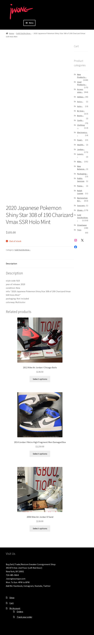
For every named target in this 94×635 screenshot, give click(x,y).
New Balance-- (81, 167)
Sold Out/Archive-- (23, 33)
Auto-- (80, 106)
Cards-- (80, 120)
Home (11, 33)
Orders (20, 611)
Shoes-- (80, 210)
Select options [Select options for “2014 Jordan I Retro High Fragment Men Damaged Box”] (40, 453)
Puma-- (80, 186)
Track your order (24, 617)
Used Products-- (81, 83)
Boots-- (80, 115)
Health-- (80, 144)
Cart (11, 603)
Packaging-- (82, 174)
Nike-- (79, 161)
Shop (11, 597)
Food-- (80, 140)
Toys (79, 230)
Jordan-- (81, 149)
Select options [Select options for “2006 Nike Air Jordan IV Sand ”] (40, 528)
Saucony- (81, 205)
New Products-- (81, 75)
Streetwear (82, 225)
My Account (14, 608)
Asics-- (80, 101)
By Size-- (81, 111)
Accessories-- (80, 90)
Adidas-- (81, 97)
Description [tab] (11, 263)
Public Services (80, 179)
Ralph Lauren (80, 192)
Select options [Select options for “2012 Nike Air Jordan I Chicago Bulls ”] (40, 379)
